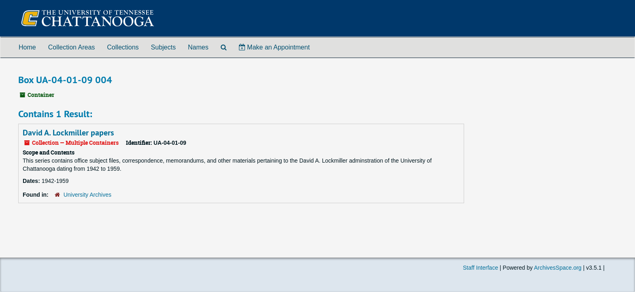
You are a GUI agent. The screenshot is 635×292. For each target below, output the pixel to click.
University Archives (87, 194)
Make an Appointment (274, 47)
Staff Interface (480, 267)
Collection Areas (71, 47)
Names (198, 47)
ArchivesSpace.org (558, 267)
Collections (123, 47)
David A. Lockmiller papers (68, 132)
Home (27, 47)
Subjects (163, 47)
